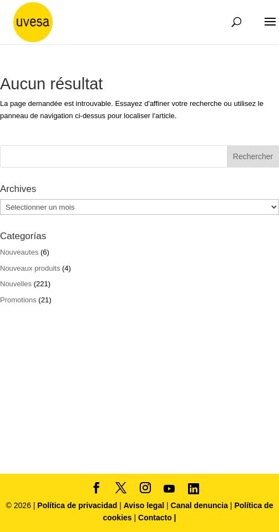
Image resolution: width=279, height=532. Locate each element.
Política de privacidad (78, 505)
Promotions (18, 300)
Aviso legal (144, 505)
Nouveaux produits (30, 268)
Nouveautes (19, 252)
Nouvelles (16, 284)
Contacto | (157, 517)
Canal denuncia (199, 505)
